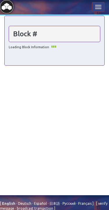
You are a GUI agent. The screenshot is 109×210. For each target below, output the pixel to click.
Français (84, 203)
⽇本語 (54, 203)
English (9, 203)
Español (40, 203)
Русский (68, 203)
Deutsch (24, 203)
